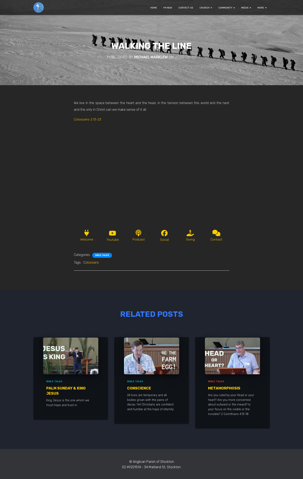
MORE (262, 7)
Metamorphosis (224, 388)
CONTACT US (185, 7)
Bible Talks (102, 255)
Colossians (91, 263)
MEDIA (246, 7)
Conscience (139, 388)
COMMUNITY (226, 7)
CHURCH (206, 7)
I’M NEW (167, 7)
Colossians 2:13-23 (87, 119)
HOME (153, 7)
